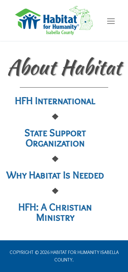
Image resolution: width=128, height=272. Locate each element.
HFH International (43, 100)
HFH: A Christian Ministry (43, 212)
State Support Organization (43, 137)
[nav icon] (111, 21)
